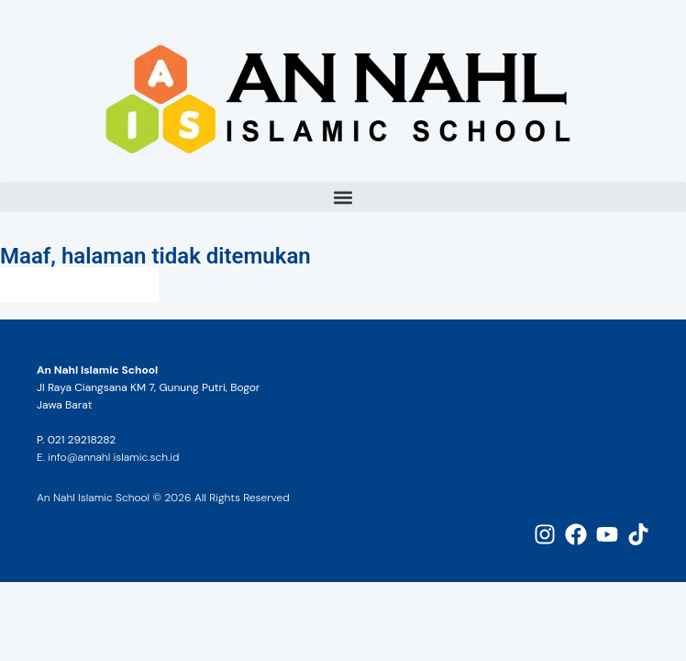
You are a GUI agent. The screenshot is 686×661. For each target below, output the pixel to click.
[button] (343, 197)
